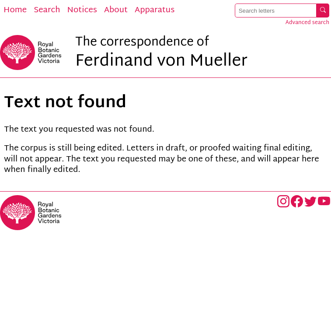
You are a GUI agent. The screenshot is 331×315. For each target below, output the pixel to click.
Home (15, 11)
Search (47, 11)
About (116, 11)
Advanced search (307, 22)
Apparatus (154, 11)
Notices (82, 11)
